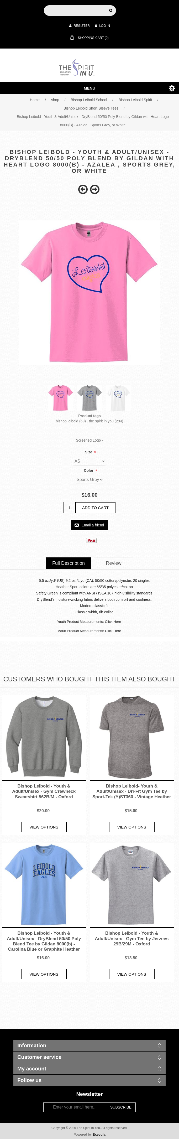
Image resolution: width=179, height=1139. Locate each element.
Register (79, 26)
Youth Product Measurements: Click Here (89, 622)
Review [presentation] (114, 563)
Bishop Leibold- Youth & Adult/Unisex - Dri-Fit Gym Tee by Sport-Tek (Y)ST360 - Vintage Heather (131, 791)
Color (89, 470)
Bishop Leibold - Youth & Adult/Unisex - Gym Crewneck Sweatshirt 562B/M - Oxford (44, 791)
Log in (102, 26)
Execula (99, 1134)
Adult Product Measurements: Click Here (89, 631)
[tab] (68, 563)
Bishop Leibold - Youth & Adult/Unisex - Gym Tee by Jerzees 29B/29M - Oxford (132, 938)
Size (89, 452)
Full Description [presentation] (68, 563)
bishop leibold (67, 421)
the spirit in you (101, 421)
